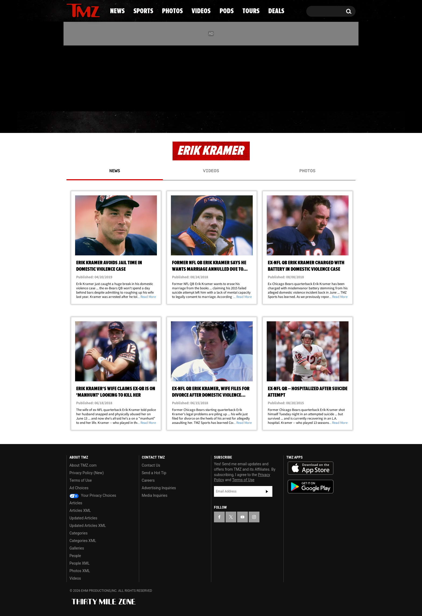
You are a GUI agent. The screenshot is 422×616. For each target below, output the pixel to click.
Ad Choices (79, 488)
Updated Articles (83, 518)
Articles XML (80, 510)
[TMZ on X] (79, 77)
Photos (167, 122)
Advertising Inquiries (159, 488)
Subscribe (267, 491)
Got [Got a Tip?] (83, 100)
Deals (332, 122)
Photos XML (79, 571)
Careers (148, 480)
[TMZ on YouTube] (242, 517)
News (79, 122)
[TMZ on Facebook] (70, 77)
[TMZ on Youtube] (88, 77)
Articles (75, 503)
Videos (212, 122)
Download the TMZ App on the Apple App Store (310, 468)
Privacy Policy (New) (86, 473)
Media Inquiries (154, 495)
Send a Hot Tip (154, 473)
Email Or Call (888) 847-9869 (128, 101)
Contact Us (151, 465)
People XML (79, 563)
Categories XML (82, 540)
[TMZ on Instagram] (98, 77)
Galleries (76, 548)
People (75, 556)
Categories (78, 533)
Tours (292, 122)
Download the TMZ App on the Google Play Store (310, 487)
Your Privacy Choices (92, 495)
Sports (121, 122)
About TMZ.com (83, 465)
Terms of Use (80, 480)
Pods (252, 122)
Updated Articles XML (87, 525)
